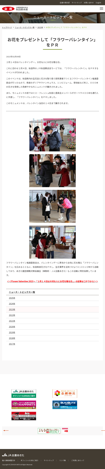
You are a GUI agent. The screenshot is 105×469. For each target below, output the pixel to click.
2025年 (12, 298)
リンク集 (62, 460)
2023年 (40, 27)
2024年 (12, 303)
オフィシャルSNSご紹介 (29, 460)
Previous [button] (7, 430)
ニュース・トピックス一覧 (24, 27)
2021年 (12, 321)
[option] (49, 431)
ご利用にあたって (77, 460)
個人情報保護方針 (8, 460)
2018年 (12, 338)
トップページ (7, 27)
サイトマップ (49, 460)
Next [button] (102, 430)
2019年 (12, 332)
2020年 (12, 326)
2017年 (12, 344)
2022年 (12, 315)
